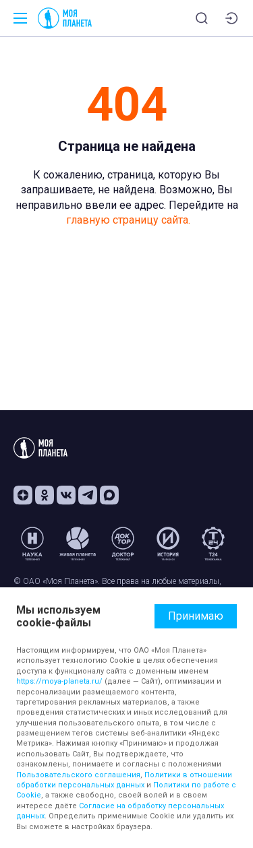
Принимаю (195, 616)
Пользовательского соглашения (78, 775)
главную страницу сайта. (128, 220)
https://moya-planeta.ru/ (59, 681)
